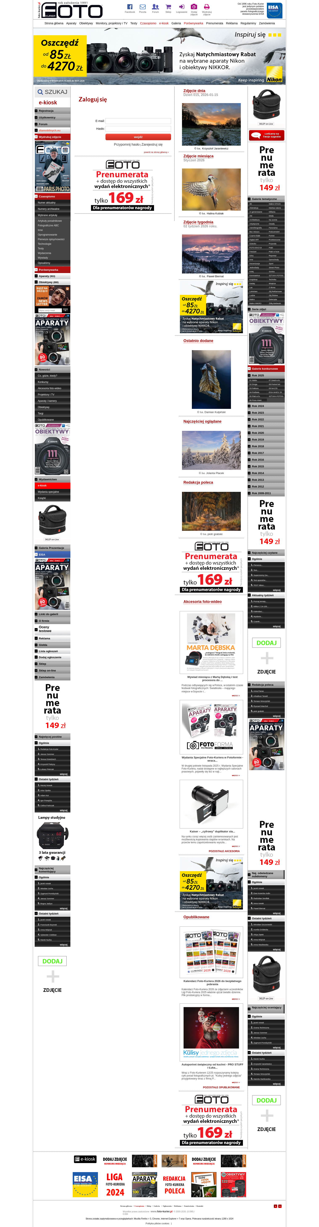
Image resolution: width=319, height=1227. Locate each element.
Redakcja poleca (198, 482)
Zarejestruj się (151, 144)
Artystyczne (254, 224)
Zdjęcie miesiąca (198, 156)
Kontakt (199, 1206)
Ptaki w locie (274, 252)
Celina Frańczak (46, 805)
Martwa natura (275, 208)
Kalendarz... (257, 611)
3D (250, 204)
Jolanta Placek (215, 473)
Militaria (272, 212)
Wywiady (43, 257)
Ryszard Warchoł (259, 706)
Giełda (43, 645)
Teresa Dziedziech (47, 759)
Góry (251, 256)
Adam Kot (43, 795)
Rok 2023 (258, 412)
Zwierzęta (273, 299)
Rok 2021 (258, 426)
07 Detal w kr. (274, 380)
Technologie (44, 243)
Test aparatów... (259, 580)
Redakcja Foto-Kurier (48, 749)
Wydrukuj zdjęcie (50, 137)
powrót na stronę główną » (156, 152)
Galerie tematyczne (264, 199)
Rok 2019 (258, 439)
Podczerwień (274, 232)
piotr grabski (215, 534)
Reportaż (273, 256)
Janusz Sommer (46, 754)
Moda (271, 216)
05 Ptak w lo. (254, 396)
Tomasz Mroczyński (260, 701)
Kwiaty (252, 283)
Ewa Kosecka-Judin (260, 893)
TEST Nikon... (258, 585)
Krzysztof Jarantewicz (215, 148)
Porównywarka (193, 23)
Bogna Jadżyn (45, 903)
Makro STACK (275, 204)
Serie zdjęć (259, 309)
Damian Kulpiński (214, 412)
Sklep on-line (47, 670)
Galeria (176, 23)
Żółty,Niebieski (275, 303)
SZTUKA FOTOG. (276, 276)
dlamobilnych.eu (50, 130)
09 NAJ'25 (273, 388)
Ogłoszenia (167, 1206)
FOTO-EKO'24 (255, 248)
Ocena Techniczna (260, 1027)
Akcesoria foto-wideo (49, 388)
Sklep (42, 663)
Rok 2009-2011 (261, 493)
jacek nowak (44, 883)
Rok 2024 (258, 406)
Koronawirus (254, 276)
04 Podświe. (254, 392)
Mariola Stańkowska (260, 1078)
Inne (40, 230)
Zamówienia (267, 23)
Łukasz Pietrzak (46, 769)
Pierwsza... (257, 565)
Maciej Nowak (45, 785)
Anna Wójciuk (45, 929)
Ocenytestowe (45, 629)
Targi (40, 413)
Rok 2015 (258, 466)
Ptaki (271, 248)
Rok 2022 (258, 419)
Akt (250, 216)
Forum (43, 124)
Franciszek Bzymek (47, 924)
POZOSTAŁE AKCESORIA (224, 851)
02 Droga (253, 384)
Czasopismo (148, 23)
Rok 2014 (258, 473)
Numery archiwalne (48, 208)
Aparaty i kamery (47, 400)
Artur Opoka (44, 790)
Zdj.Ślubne (273, 295)
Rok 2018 (258, 446)
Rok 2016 (258, 459)
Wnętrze (272, 283)
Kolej (251, 272)
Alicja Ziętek (257, 934)
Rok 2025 (258, 375)
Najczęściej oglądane (202, 421)
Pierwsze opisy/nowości (51, 239)
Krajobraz (253, 280)
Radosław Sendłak (260, 898)
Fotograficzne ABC (48, 225)
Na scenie (273, 220)
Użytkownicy (47, 117)
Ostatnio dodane (198, 341)
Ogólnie (44, 743)
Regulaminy (248, 23)
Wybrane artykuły (47, 215)
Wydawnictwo (48, 479)
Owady (272, 224)
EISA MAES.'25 (275, 392)
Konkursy (43, 382)
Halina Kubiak (215, 213)
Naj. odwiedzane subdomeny (262, 875)
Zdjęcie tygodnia (198, 222)
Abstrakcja (253, 208)
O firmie (44, 620)
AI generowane (255, 212)
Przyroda (272, 244)
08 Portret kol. (275, 384)
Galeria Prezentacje (51, 547)
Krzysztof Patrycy (46, 764)
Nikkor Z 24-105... (260, 606)
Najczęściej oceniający (266, 1007)
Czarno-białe (254, 236)
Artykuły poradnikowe (50, 220)
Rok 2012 (258, 486)
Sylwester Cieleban (47, 934)
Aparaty (71, 23)
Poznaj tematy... (259, 601)
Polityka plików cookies (157, 1223)
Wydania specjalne (48, 491)
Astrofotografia (255, 228)
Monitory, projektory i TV (111, 23)
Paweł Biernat (215, 276)
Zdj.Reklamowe (275, 291)
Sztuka (272, 272)
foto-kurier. (162, 1211)
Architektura (254, 220)
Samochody (274, 260)
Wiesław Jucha (45, 888)
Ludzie (252, 295)
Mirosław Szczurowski (261, 924)
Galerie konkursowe (265, 368)
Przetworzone (274, 240)
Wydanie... (256, 616)
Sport (271, 264)
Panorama (273, 228)
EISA (42, 554)
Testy (133, 23)
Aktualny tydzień (263, 595)
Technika (272, 280)
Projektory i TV (46, 394)
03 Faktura (253, 388)
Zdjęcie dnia (194, 91)
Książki (42, 498)
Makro (252, 299)
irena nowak (257, 903)
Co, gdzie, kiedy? (47, 375)
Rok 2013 (258, 479)
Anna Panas (257, 690)
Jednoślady (254, 268)
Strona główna (54, 23)
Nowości (44, 369)
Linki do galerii (48, 614)
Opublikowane (46, 419)
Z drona (272, 287)
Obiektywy (86, 23)
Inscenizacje (254, 264)
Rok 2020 (258, 432)
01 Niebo (253, 380)
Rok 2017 (258, 453)
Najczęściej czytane (264, 552)
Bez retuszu (254, 232)
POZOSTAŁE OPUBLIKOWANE (221, 1087)
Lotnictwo (253, 291)
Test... (254, 570)
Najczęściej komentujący (47, 870)
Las (251, 287)
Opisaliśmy (44, 263)
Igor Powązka (45, 800)
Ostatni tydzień (48, 779)
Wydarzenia (44, 253)
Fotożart (252, 252)
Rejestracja (46, 110)
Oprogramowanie (47, 234)
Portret (271, 236)
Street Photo (274, 268)
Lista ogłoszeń (48, 651)
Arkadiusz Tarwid (259, 695)
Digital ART (254, 240)
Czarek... (256, 621)
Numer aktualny (46, 202)
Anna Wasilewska (259, 944)
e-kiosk (164, 23)
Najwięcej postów (50, 736)
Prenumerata (214, 23)
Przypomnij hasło (127, 144)
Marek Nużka (45, 939)
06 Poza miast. (255, 400)
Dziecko (252, 244)
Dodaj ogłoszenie (50, 657)
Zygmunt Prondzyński (48, 893)
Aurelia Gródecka (259, 929)
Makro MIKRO (255, 303)
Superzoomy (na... (260, 575)
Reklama (232, 23)
